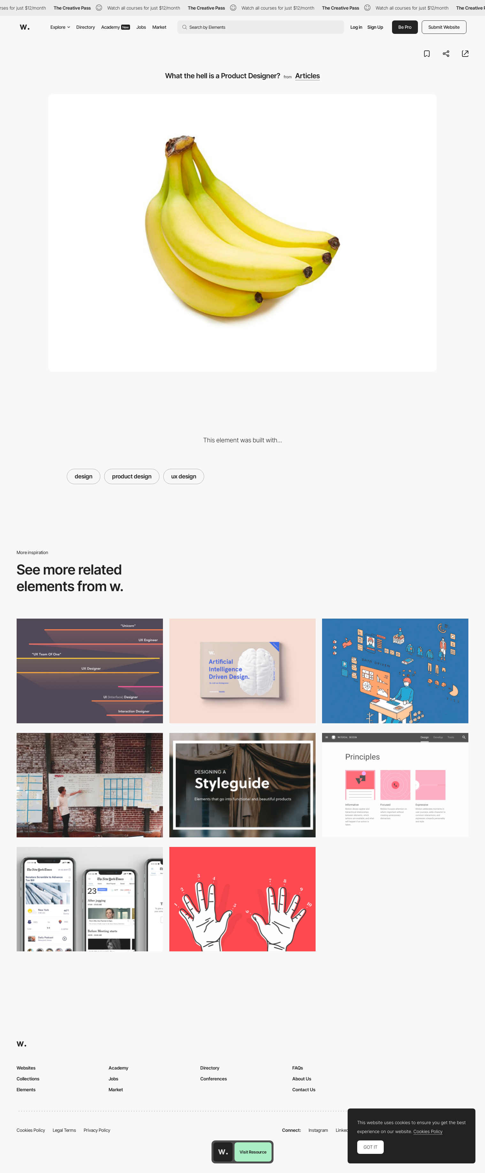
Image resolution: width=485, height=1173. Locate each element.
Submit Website (444, 27)
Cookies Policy (31, 1130)
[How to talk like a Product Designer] (90, 785)
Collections (28, 1078)
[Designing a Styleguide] (242, 785)
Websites (26, 1067)
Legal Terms (64, 1130)
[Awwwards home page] (223, 1152)
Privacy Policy (97, 1130)
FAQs (297, 1067)
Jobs (141, 27)
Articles (307, 75)
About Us (301, 1078)
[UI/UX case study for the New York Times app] (90, 899)
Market (159, 27)
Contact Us (303, 1089)
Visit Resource (253, 1151)
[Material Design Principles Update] (395, 785)
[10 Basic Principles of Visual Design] (242, 899)
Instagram (318, 1130)
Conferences (213, 1078)
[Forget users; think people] (395, 671)
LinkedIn (344, 1130)
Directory (85, 27)
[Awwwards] (24, 27)
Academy (115, 27)
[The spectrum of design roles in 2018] (90, 671)
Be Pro (405, 27)
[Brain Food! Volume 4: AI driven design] (242, 671)
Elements (26, 1089)
